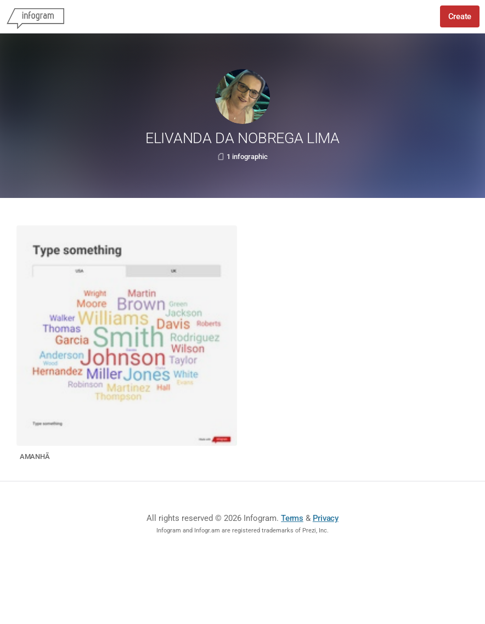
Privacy (326, 518)
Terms (292, 518)
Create (459, 16)
